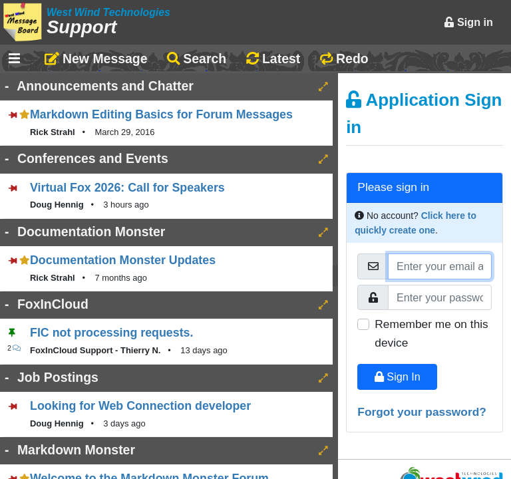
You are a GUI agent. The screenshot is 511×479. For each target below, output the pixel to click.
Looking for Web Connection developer (140, 405)
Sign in (468, 22)
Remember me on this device (431, 333)
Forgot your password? (421, 411)
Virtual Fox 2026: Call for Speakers (127, 187)
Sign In (398, 377)
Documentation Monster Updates (123, 260)
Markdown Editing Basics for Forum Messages (161, 114)
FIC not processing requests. (111, 332)
